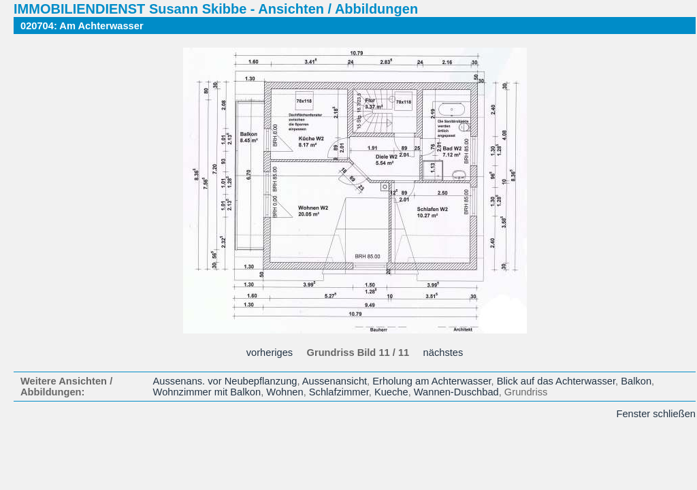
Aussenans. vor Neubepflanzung (225, 381)
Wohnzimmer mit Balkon (207, 392)
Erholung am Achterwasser (431, 381)
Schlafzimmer (339, 392)
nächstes (443, 352)
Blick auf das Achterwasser (556, 381)
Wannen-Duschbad (456, 392)
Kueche (391, 392)
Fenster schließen (656, 413)
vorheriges (269, 352)
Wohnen (284, 392)
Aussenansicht (334, 381)
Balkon (636, 381)
